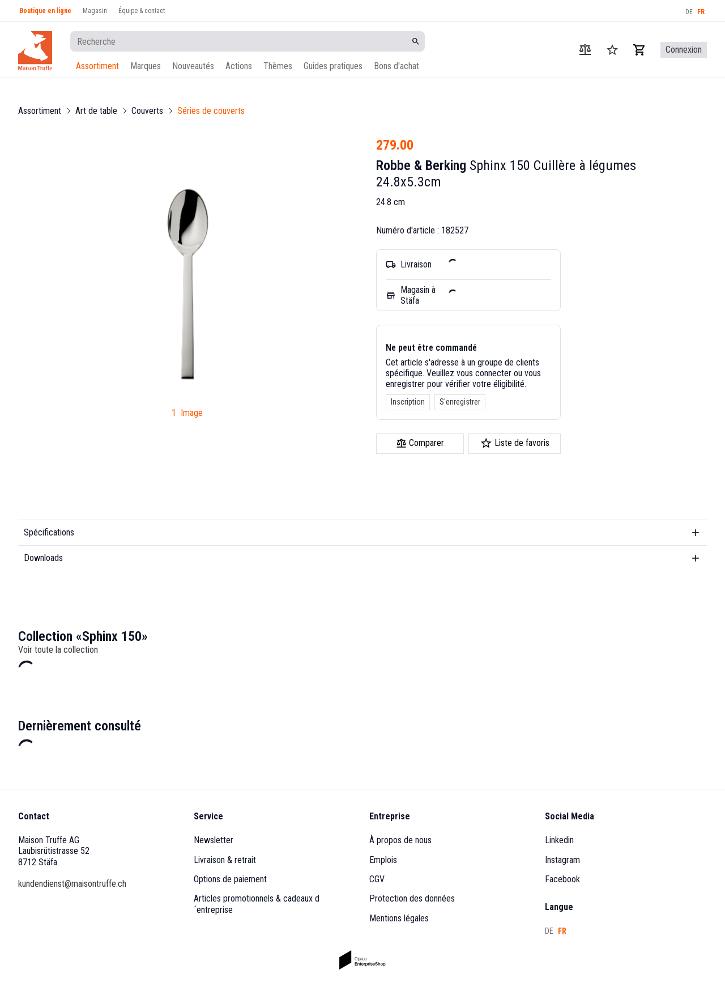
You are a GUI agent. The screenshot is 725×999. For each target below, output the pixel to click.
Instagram (562, 860)
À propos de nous (400, 840)
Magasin (95, 11)
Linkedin (559, 840)
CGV (377, 879)
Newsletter (213, 840)
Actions (238, 66)
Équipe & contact (141, 11)
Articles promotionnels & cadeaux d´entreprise (256, 904)
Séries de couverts (211, 110)
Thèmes (277, 66)
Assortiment (97, 66)
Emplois (383, 860)
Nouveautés (193, 66)
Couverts (147, 110)
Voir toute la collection (58, 649)
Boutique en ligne (45, 11)
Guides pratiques (333, 66)
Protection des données (412, 898)
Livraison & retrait (225, 860)
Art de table (96, 110)
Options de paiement (230, 879)
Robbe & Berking (421, 165)
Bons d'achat (396, 66)
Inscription (408, 401)
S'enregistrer (460, 401)
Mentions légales (399, 918)
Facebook (562, 879)
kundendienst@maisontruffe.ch (72, 883)
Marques (145, 66)
